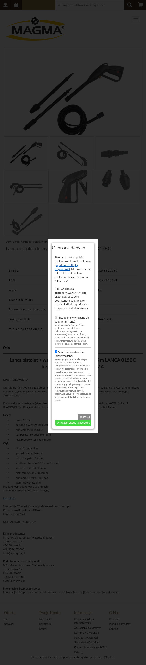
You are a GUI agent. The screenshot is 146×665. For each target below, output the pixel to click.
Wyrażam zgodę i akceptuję (73, 396)
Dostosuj (84, 390)
